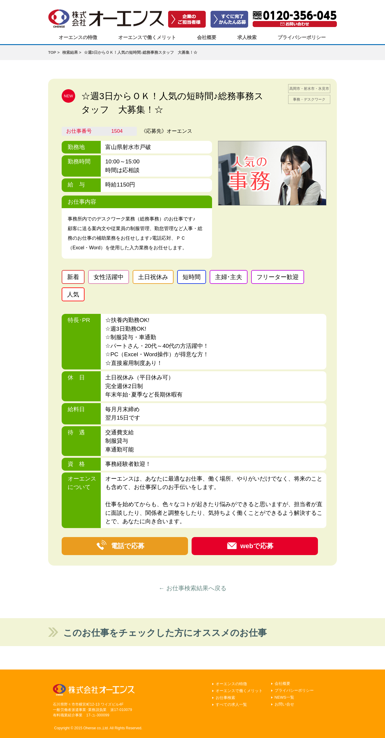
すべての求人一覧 (231, 704)
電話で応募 (127, 546)
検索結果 (70, 52)
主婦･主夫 (228, 277)
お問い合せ (284, 704)
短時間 (192, 277)
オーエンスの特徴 (78, 37)
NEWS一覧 (284, 697)
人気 (73, 294)
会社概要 (206, 37)
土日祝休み (153, 277)
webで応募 (256, 546)
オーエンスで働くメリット (147, 37)
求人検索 (247, 37)
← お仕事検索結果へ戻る (192, 588)
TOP (52, 52)
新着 (73, 277)
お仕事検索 (225, 697)
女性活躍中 (109, 277)
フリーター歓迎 (278, 277)
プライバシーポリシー (302, 37)
